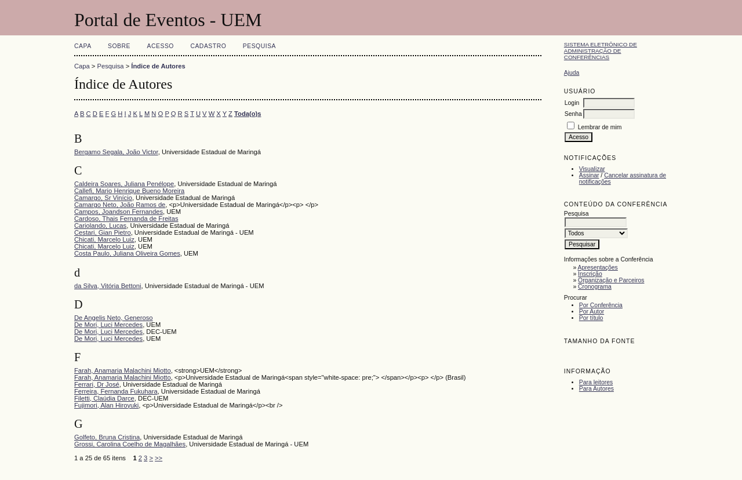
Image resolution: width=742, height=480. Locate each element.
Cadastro (208, 46)
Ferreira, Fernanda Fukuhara (116, 391)
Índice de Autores (158, 66)
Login (572, 103)
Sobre (119, 46)
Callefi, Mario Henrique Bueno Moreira (129, 190)
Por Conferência (601, 305)
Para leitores (596, 382)
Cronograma (595, 286)
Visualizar (592, 169)
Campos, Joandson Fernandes (118, 211)
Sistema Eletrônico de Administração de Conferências (600, 50)
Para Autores (596, 389)
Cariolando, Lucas (100, 225)
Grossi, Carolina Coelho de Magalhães (130, 444)
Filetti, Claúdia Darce (104, 398)
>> (158, 457)
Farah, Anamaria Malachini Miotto (122, 370)
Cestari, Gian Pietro (102, 232)
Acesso (160, 46)
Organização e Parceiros (611, 280)
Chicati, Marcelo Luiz (104, 239)
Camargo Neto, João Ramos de (119, 204)
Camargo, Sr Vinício (103, 197)
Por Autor (591, 311)
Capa (83, 46)
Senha (573, 114)
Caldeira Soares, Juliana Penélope (124, 183)
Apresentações (598, 267)
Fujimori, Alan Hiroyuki (106, 405)
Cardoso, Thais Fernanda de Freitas (126, 218)
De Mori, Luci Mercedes (108, 324)
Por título (591, 318)
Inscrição (590, 274)
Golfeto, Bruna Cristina (107, 437)
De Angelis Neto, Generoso (113, 317)
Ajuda (572, 73)
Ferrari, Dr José (96, 384)
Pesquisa (259, 46)
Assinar (589, 175)
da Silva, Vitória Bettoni (107, 285)
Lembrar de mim (600, 127)
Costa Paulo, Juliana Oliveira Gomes (127, 253)
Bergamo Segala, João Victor (116, 151)
